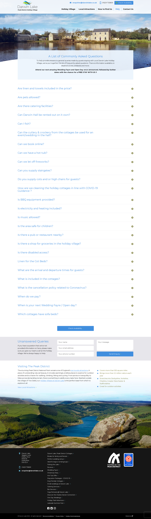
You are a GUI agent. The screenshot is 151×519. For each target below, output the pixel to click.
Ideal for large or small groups (57, 462)
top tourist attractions (79, 370)
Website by (129, 516)
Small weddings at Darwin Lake (58, 484)
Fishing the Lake (53, 464)
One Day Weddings (54, 498)
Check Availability (125, 3)
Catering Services (53, 486)
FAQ (118, 9)
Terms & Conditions (48, 516)
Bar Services (51, 489)
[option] (75, 35)
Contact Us (128, 9)
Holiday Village (68, 9)
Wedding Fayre (52, 470)
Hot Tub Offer (52, 475)
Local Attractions (87, 9)
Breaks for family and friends (57, 456)
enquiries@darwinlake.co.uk (85, 3)
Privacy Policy (60, 516)
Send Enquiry (114, 354)
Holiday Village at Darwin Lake (52, 381)
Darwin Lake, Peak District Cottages (59, 453)
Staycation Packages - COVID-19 (58, 478)
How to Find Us (105, 9)
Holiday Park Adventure (55, 500)
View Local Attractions (26, 387)
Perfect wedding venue (55, 459)
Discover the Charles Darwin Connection (61, 495)
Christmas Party (53, 473)
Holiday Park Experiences (73, 516)
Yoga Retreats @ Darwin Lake (57, 492)
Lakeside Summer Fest (55, 503)
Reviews (50, 467)
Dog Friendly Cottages (55, 481)
